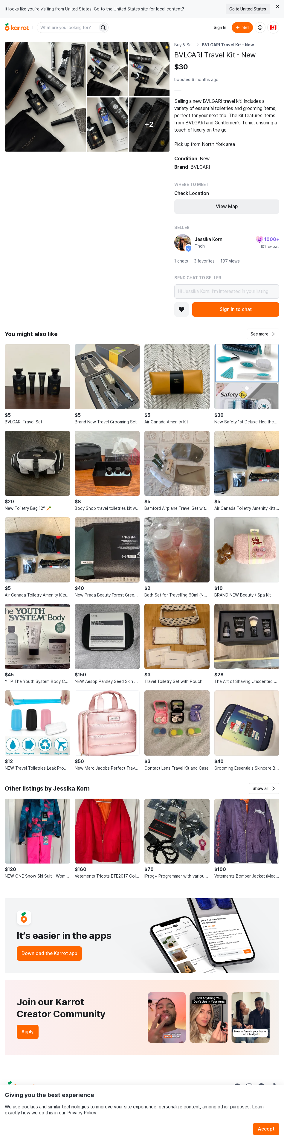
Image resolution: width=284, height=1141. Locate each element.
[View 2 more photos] (149, 124)
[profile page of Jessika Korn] (182, 242)
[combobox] (68, 27)
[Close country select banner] (277, 6)
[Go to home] (17, 27)
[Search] (103, 27)
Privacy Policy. (82, 1113)
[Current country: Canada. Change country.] (273, 27)
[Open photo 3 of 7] (149, 69)
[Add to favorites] (181, 309)
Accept (266, 1129)
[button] (263, 334)
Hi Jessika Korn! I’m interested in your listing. (226, 291)
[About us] (260, 27)
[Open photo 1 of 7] (45, 97)
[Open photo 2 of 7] (107, 69)
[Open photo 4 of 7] (107, 124)
